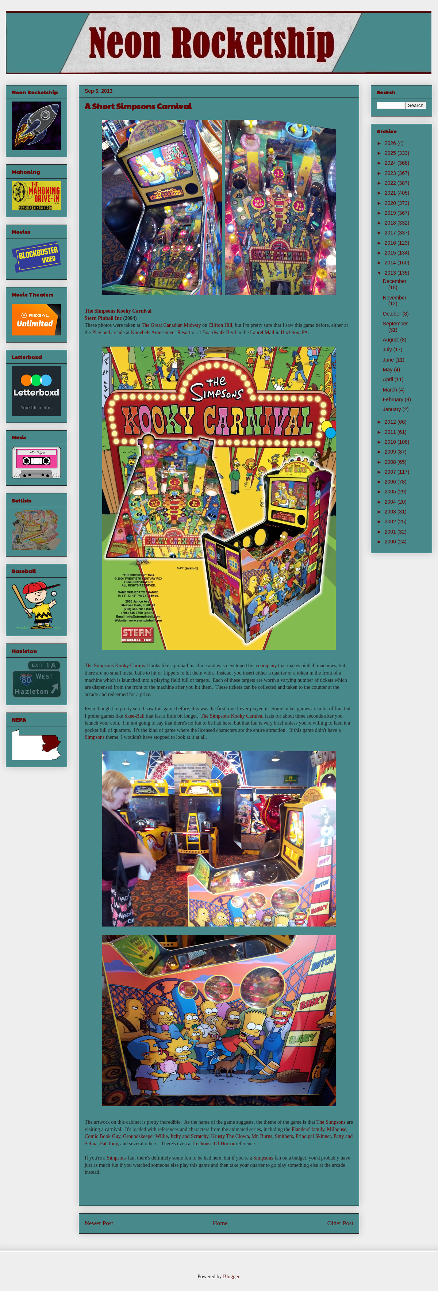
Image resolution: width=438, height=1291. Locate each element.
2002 (391, 521)
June (389, 360)
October (393, 314)
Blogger (231, 1276)
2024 (391, 163)
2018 (391, 223)
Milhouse (336, 1129)
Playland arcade (108, 332)
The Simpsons (331, 1122)
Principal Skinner (313, 1136)
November (395, 298)
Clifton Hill (221, 325)
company (267, 665)
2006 (391, 482)
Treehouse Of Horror (213, 1143)
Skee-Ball (134, 716)
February (394, 399)
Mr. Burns (261, 1136)
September (395, 323)
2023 (391, 173)
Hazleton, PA (294, 332)
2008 (391, 462)
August (391, 340)
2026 (391, 143)
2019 (391, 213)
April (389, 379)
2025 (391, 153)
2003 (391, 512)
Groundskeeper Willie (145, 1136)
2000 (391, 542)
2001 (391, 532)
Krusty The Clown (230, 1136)
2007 (391, 472)
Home (220, 1223)
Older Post (340, 1223)
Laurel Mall (262, 332)
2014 (391, 263)
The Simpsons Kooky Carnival (118, 311)
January (393, 409)
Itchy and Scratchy (189, 1136)
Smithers (284, 1136)
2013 (391, 273)
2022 (391, 183)
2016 (391, 243)
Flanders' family (308, 1129)
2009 (391, 452)
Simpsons (94, 737)
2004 (391, 502)
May (388, 370)
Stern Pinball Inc (103, 318)
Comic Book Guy (102, 1136)
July (388, 349)
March (391, 390)
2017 (391, 233)
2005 (391, 491)
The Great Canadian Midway (171, 325)
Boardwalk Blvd (219, 332)
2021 (391, 193)
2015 (391, 253)
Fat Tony (109, 1143)
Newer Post (99, 1223)
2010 (391, 442)
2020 (391, 203)
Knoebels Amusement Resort (161, 332)
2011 (391, 432)
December (395, 281)
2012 (391, 422)
